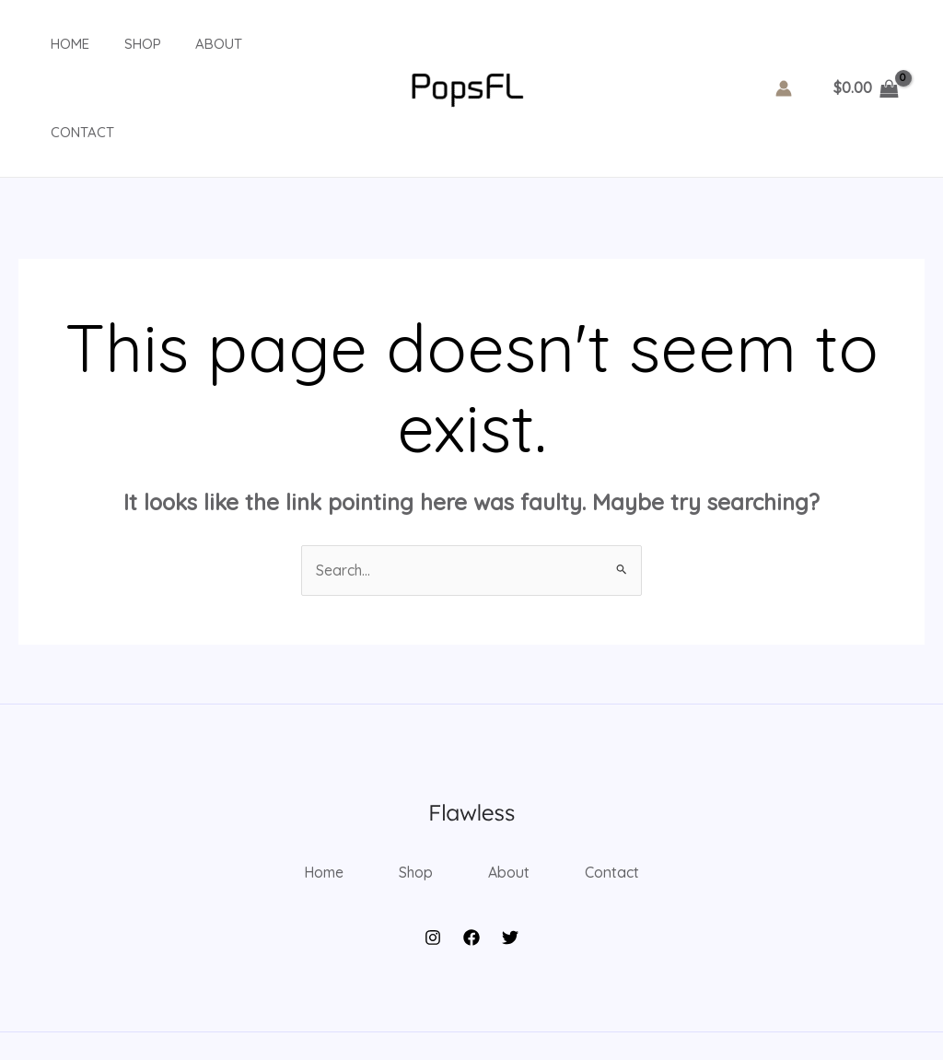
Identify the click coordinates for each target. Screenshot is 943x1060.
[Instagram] (433, 853)
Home (56, 43)
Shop (121, 43)
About (191, 43)
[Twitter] (510, 853)
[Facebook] (471, 853)
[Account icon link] (783, 44)
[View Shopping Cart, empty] (865, 44)
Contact (274, 43)
